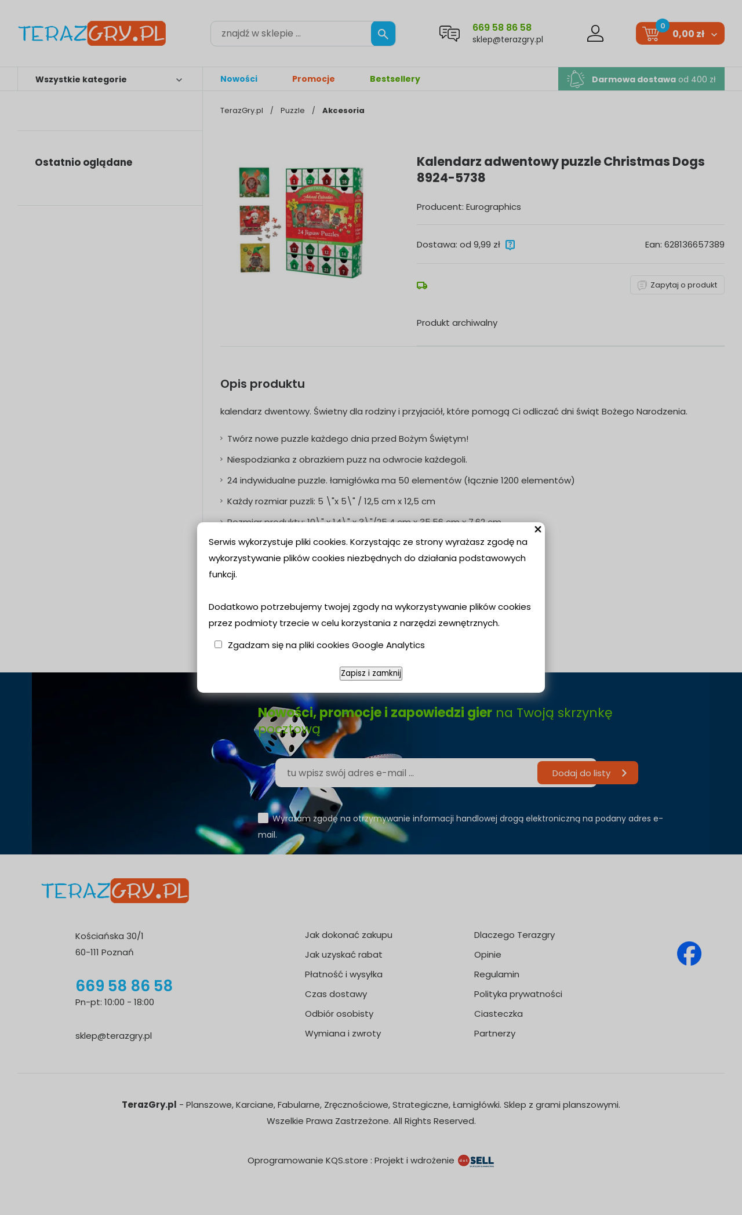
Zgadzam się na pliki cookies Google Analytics (326, 645)
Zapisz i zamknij (371, 673)
